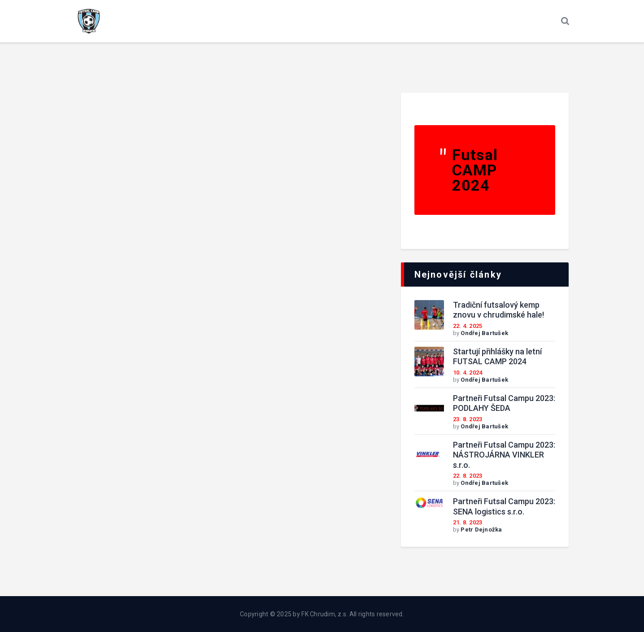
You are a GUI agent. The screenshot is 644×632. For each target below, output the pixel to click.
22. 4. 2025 (468, 326)
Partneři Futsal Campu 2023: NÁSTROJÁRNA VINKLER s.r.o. (504, 455)
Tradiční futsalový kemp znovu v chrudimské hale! (498, 310)
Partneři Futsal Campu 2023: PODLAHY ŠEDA (504, 403)
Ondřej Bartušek (484, 333)
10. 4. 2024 (468, 372)
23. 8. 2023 (468, 419)
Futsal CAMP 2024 (475, 170)
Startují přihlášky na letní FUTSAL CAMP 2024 (497, 356)
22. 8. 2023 (468, 475)
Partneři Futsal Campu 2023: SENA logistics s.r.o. (504, 506)
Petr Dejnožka (481, 529)
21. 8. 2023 (468, 522)
